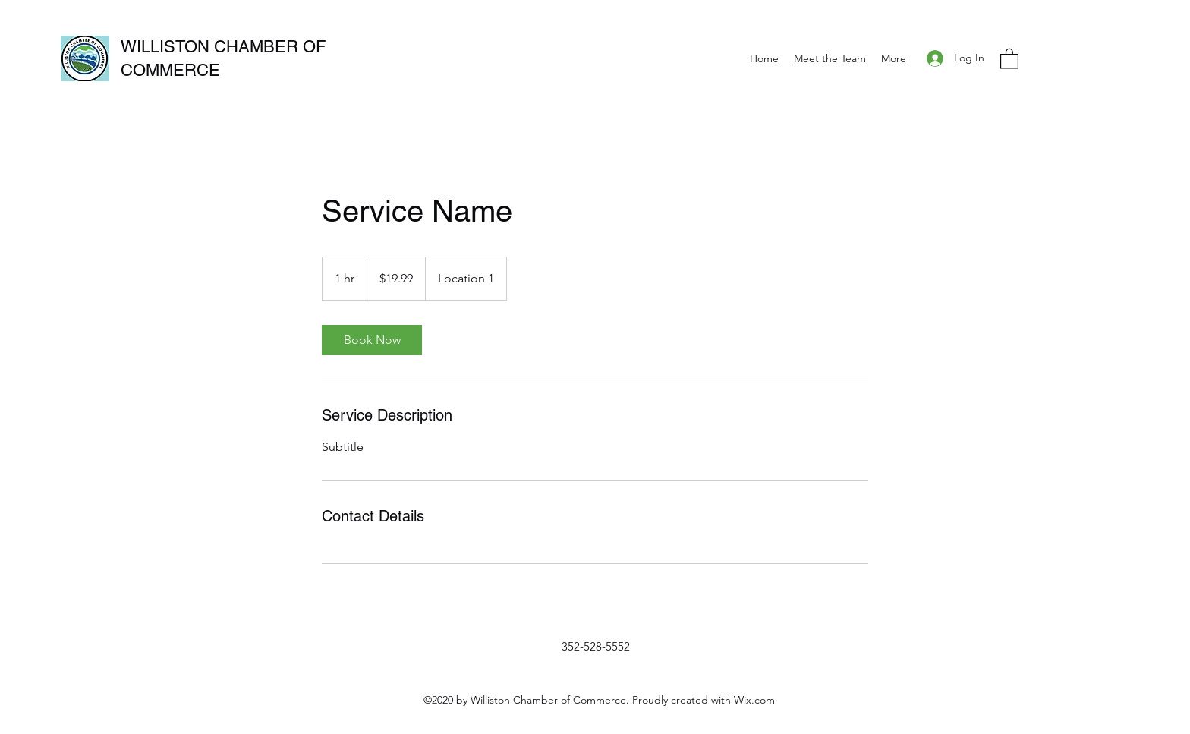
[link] (372, 340)
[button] (1009, 58)
